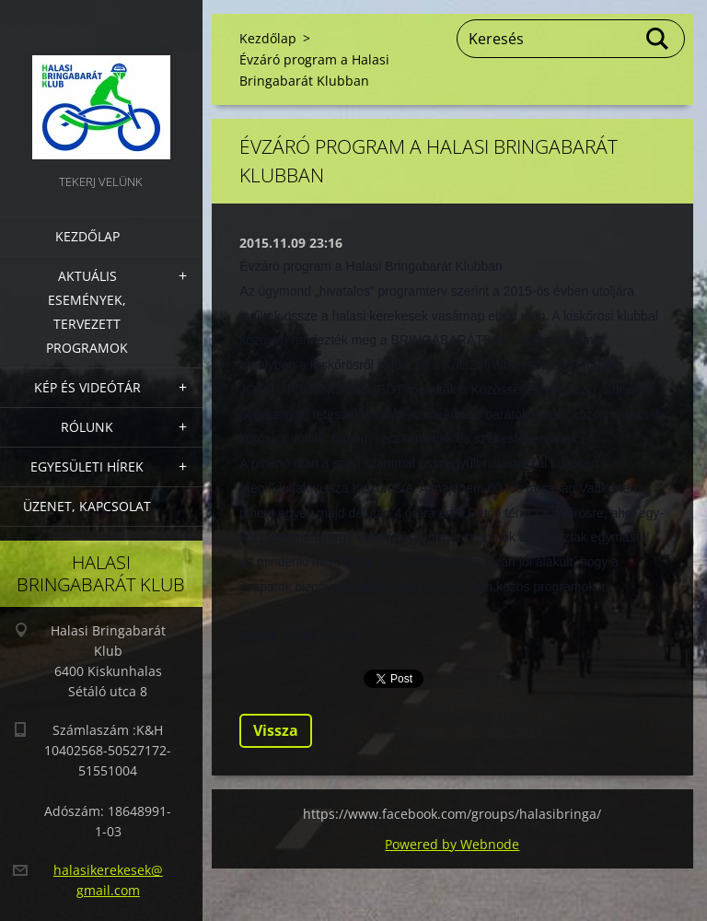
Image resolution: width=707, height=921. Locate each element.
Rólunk (87, 427)
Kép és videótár (87, 387)
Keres (658, 38)
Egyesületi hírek (87, 466)
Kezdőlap (87, 236)
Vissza (275, 730)
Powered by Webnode (452, 844)
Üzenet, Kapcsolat (87, 506)
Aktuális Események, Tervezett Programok (87, 311)
